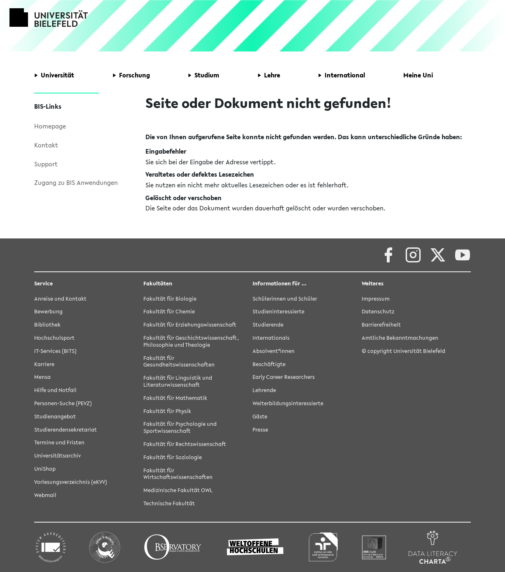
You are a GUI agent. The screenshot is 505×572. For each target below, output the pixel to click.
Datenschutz (378, 311)
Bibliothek (47, 325)
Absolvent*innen (273, 351)
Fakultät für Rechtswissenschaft (184, 444)
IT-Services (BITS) (55, 351)
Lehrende (264, 390)
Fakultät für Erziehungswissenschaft (189, 325)
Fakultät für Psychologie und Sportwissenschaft (180, 427)
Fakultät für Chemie (169, 311)
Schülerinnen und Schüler (284, 299)
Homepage (50, 126)
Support (46, 163)
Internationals (271, 338)
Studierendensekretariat (65, 430)
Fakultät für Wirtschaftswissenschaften (178, 474)
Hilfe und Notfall (55, 390)
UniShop (45, 469)
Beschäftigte (268, 364)
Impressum (376, 299)
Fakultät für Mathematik (175, 398)
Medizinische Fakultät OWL (178, 490)
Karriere (44, 364)
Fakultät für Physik (167, 411)
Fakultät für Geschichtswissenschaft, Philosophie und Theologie (191, 341)
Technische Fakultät (169, 503)
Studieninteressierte (278, 311)
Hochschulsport (54, 338)
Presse (260, 430)
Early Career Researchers (283, 377)
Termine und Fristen (59, 442)
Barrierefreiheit (381, 325)
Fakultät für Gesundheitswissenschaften (179, 361)
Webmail (45, 495)
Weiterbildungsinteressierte (287, 403)
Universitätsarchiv (57, 456)
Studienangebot (55, 416)
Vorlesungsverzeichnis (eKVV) (70, 482)
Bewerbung (48, 311)
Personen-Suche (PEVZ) (63, 403)
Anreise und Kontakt (60, 299)
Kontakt (46, 144)
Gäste (259, 416)
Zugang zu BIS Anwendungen (76, 182)
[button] (54, 75)
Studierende (267, 325)
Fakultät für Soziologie (172, 457)
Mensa (42, 377)
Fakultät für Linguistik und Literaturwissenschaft (177, 381)
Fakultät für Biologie (169, 299)
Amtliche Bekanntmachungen (400, 338)
